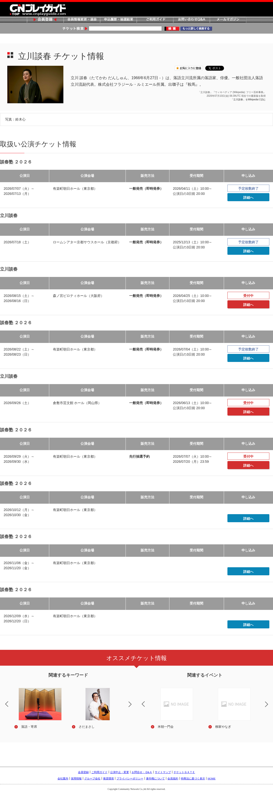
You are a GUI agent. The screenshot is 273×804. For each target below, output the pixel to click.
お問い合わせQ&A (191, 20)
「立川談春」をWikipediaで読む (248, 99)
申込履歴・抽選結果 (118, 20)
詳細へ (248, 197)
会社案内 (63, 778)
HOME (211, 778)
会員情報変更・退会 (81, 20)
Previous (139, 701)
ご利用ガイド (154, 20)
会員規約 (172, 778)
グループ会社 (92, 778)
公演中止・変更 (119, 772)
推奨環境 (108, 778)
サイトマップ (163, 772)
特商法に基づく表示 (193, 778)
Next (134, 707)
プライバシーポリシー (130, 778)
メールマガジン (228, 20)
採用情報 (76, 778)
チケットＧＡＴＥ (184, 772)
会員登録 (45, 20)
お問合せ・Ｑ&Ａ (142, 772)
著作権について (155, 778)
